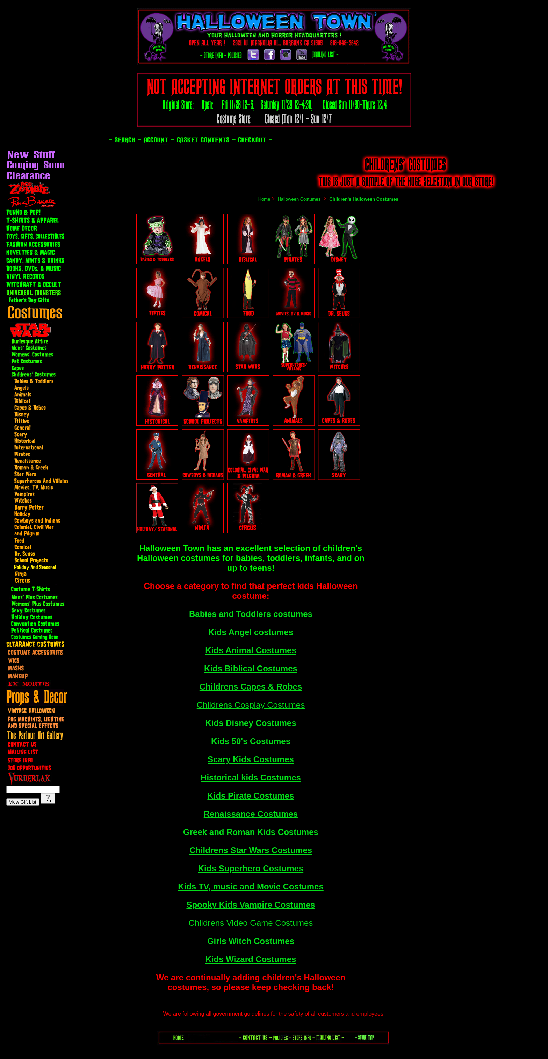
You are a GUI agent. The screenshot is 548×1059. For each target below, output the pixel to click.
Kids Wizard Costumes (251, 959)
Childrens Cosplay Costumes (251, 704)
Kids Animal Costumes (250, 650)
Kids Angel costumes (250, 632)
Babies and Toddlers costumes (250, 614)
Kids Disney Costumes (250, 723)
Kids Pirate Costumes (250, 795)
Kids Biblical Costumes (250, 668)
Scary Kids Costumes (251, 759)
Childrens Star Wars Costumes (250, 850)
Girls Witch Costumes (250, 941)
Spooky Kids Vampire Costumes (250, 904)
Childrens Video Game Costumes (251, 923)
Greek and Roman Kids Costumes (250, 832)
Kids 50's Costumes (250, 741)
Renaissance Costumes (251, 814)
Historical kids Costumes (251, 777)
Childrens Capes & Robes (251, 686)
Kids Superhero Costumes (250, 868)
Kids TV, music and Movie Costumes (251, 886)
